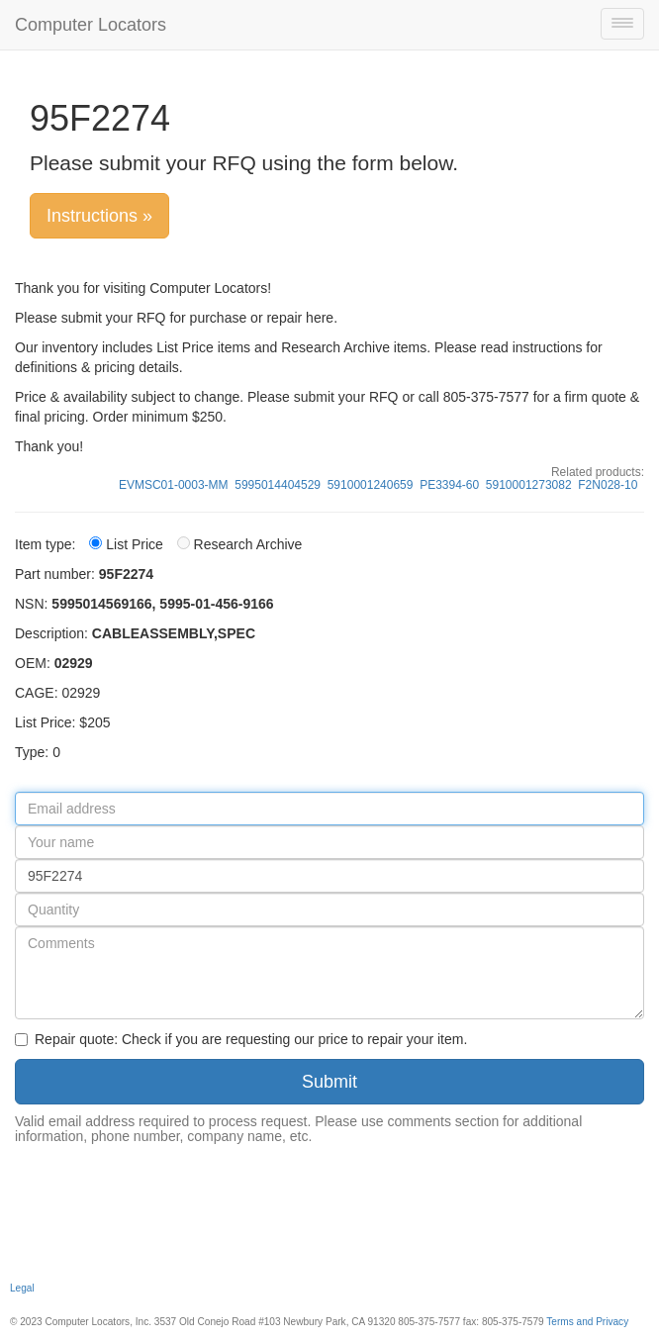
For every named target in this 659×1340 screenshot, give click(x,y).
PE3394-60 (449, 485)
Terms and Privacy (587, 1321)
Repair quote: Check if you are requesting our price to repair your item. (241, 1039)
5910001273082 (529, 485)
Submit (329, 1082)
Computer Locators (90, 25)
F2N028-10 (607, 485)
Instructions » (99, 216)
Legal (22, 1288)
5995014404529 (278, 485)
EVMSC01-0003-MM (174, 485)
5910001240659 (371, 485)
